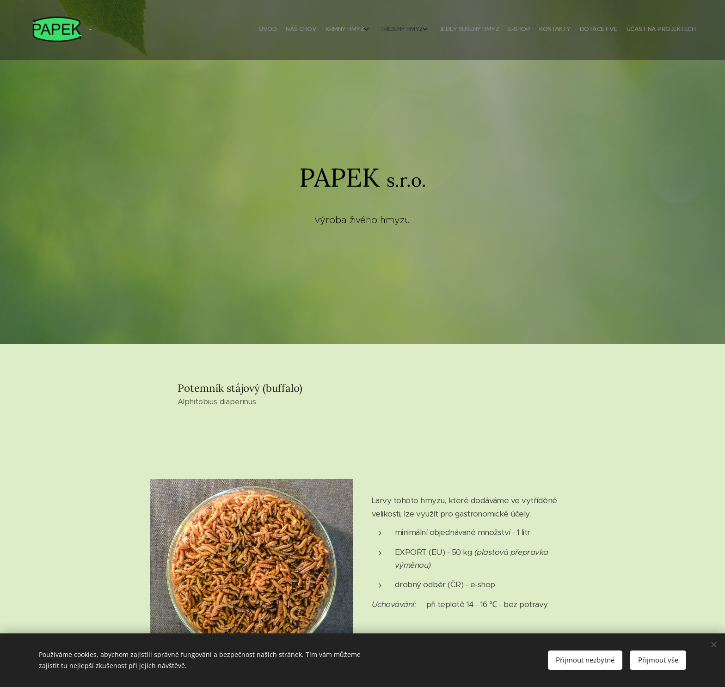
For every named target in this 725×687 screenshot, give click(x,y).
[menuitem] (608, 30)
